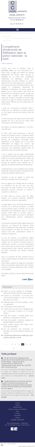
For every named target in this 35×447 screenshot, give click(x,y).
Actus (17, 411)
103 (30, 344)
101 (23, 344)
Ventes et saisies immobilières (17, 409)
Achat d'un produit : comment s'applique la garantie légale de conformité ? (18, 321)
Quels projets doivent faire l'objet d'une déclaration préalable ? (18, 325)
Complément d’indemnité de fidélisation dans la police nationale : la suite (18, 336)
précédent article (7, 70)
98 (12, 344)
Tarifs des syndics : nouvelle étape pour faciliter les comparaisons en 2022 (18, 317)
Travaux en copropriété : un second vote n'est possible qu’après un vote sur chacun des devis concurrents (18, 298)
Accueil (8, 36)
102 (26, 344)
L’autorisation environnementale (14, 307)
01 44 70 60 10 (18, 20)
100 (19, 344)
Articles (17, 417)
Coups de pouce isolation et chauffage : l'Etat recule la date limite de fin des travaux (18, 292)
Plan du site (3, 443)
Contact (17, 413)
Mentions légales (12, 443)
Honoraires (17, 415)
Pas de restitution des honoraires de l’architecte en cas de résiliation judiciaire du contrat (18, 331)
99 (15, 344)
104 (13, 348)
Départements (17, 407)
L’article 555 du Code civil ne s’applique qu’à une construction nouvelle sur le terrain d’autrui (18, 311)
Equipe (17, 405)
